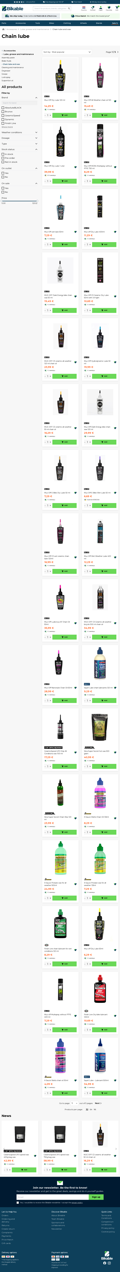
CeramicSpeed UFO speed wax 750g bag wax (56, 1156)
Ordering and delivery (8, 1220)
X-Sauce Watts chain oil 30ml (56, 1080)
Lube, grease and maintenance (18, 54)
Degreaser (6, 71)
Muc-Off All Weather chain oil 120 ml (97, 101)
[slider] (2, 201)
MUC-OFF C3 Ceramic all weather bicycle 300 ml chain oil (97, 623)
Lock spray (6, 77)
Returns (5, 1225)
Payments (6, 1236)
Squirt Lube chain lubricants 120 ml (98, 688)
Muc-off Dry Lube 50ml (93, 949)
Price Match (7, 1240)
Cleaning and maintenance (13, 67)
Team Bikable (57, 1219)
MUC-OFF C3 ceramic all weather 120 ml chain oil (57, 362)
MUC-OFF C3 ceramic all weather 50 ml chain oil (57, 428)
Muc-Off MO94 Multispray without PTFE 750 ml (98, 167)
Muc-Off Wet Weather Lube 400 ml (97, 557)
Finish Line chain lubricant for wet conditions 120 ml (58, 950)
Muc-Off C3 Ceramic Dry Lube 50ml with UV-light (96, 296)
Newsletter (56, 1229)
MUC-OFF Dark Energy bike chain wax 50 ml (58, 296)
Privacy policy (107, 1228)
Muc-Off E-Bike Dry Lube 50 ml (57, 493)
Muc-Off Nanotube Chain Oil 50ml (58, 688)
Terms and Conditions (106, 1216)
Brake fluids (6, 61)
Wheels (83, 23)
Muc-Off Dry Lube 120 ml (54, 100)
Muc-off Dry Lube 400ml (94, 232)
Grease (4, 74)
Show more (7, 127)
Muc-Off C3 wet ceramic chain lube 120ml (56, 557)
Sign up (96, 1197)
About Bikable (58, 1215)
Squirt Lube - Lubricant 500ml (96, 1080)
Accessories (21, 23)
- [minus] (45, 115)
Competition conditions (107, 1223)
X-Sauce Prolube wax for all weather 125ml (95, 884)
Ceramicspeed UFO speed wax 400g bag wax (16, 1156)
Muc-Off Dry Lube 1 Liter (54, 166)
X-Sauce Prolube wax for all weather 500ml (55, 884)
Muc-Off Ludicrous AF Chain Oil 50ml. (57, 623)
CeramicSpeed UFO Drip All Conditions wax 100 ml (55, 752)
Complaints (7, 1232)
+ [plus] (50, 115)
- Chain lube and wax (11, 64)
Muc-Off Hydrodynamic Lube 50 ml (97, 362)
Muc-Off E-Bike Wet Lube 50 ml (97, 493)
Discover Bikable (59, 1212)
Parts (4, 23)
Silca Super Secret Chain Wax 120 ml (57, 818)
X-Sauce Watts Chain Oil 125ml (96, 817)
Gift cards (6, 1243)
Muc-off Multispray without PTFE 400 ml (57, 1016)
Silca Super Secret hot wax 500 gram (96, 752)
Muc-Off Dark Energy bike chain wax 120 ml (97, 428)
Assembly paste (8, 58)
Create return (8, 1229)
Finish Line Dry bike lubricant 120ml (95, 1016)
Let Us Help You (9, 1212)
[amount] (47, 115)
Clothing (67, 23)
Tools (37, 23)
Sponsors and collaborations (58, 1224)
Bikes (51, 23)
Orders (5, 1215)
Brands (99, 23)
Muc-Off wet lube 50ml (53, 232)
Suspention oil (7, 81)
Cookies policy (108, 1232)
